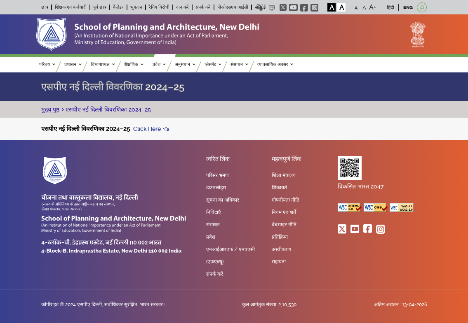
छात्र (44, 7)
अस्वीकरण (281, 249)
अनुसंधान (185, 64)
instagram (314, 8)
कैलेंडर (118, 7)
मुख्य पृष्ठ (50, 109)
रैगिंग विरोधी (159, 7)
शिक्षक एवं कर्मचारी (71, 7)
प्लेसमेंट (213, 64)
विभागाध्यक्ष (103, 64)
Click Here (147, 128)
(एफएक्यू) (214, 262)
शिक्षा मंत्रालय (284, 175)
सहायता (279, 262)
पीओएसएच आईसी (232, 7)
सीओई (260, 7)
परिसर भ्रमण (217, 175)
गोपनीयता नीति (285, 200)
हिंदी (390, 7)
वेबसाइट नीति (284, 225)
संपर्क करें (203, 7)
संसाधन (239, 64)
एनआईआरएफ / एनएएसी (230, 249)
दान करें (182, 7)
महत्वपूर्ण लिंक (286, 159)
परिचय (47, 64)
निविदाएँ (213, 212)
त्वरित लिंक (218, 159)
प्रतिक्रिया (280, 237)
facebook (304, 8)
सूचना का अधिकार (222, 200)
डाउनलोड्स (216, 188)
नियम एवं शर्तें (284, 212)
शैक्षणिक (133, 64)
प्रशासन (73, 64)
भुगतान (136, 7)
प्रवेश (159, 64)
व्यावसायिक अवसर (275, 64)
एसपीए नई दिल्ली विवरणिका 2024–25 (107, 109)
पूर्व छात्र (99, 7)
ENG (408, 7)
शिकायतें (279, 188)
